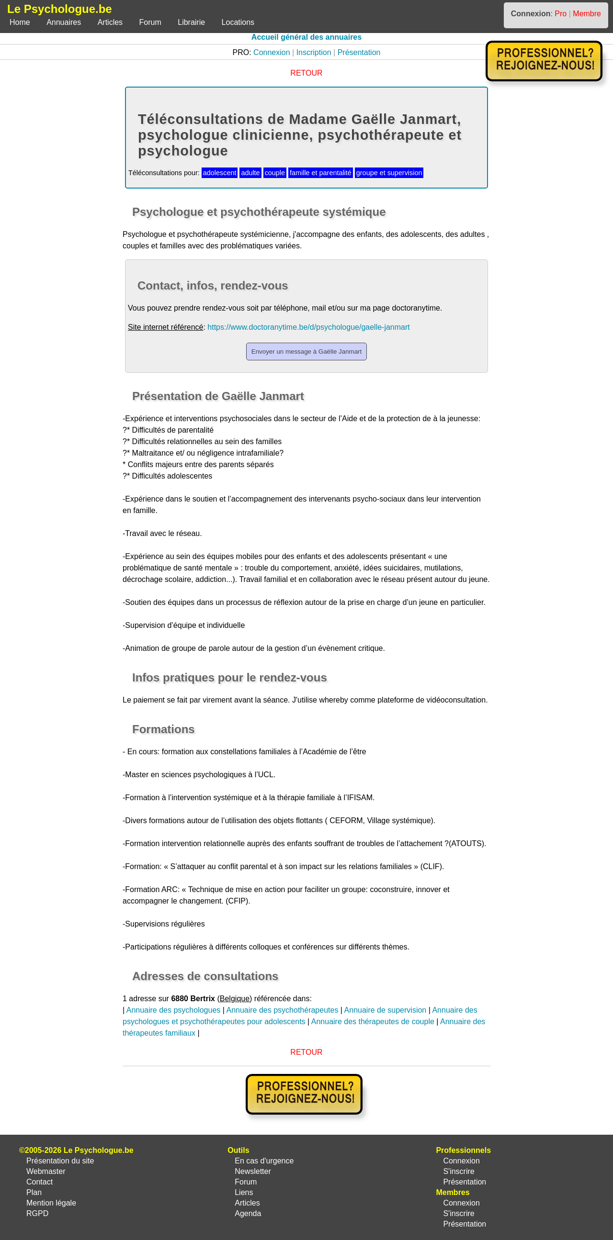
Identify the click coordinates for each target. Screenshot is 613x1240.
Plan (34, 1192)
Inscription (313, 52)
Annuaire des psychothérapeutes (282, 1010)
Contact (39, 1182)
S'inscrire (458, 1171)
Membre (587, 14)
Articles (110, 22)
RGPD (37, 1213)
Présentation (359, 52)
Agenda (248, 1213)
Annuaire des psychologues (173, 1010)
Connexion (271, 52)
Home (20, 22)
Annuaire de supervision (385, 1010)
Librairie (191, 22)
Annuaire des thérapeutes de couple (372, 1021)
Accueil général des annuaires (306, 37)
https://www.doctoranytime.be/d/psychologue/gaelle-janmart (308, 327)
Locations (238, 22)
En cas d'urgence (264, 1161)
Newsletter (253, 1171)
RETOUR (306, 73)
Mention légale (51, 1203)
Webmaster (46, 1171)
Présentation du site (60, 1161)
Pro (561, 14)
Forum (150, 22)
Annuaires (63, 22)
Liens (244, 1192)
